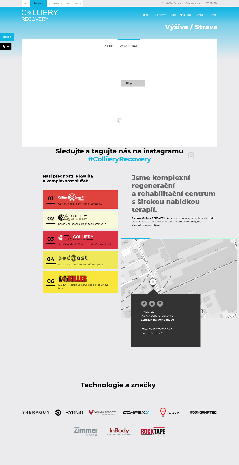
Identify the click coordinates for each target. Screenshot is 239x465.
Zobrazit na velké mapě (157, 319)
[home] (40, 15)
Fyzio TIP (107, 46)
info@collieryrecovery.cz (193, 3)
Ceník (213, 15)
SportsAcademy (55, 3)
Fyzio (6, 46)
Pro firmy (160, 15)
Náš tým (185, 15)
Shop (68, 3)
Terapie (7, 37)
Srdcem (78, 3)
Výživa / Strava (129, 46)
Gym (26, 3)
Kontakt (200, 15)
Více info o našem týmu (146, 225)
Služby (145, 15)
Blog (173, 15)
